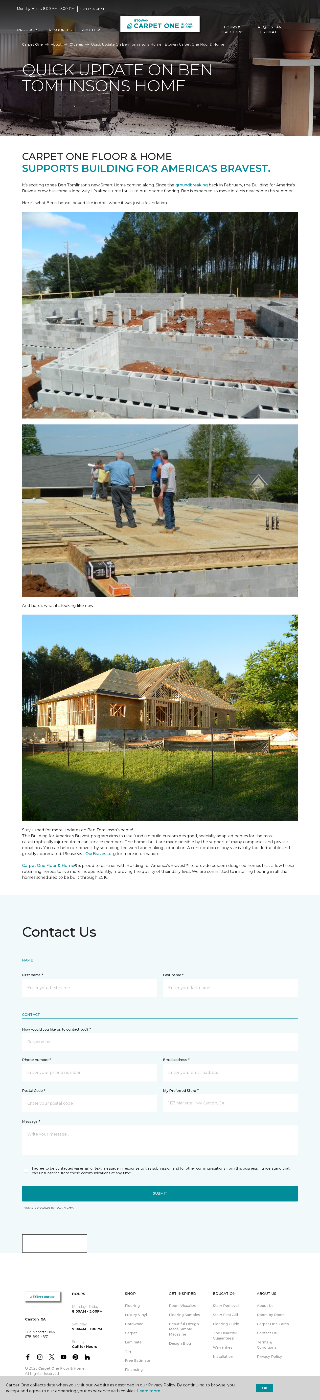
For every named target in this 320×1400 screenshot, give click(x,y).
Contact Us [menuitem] (267, 1333)
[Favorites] (298, 30)
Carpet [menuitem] (131, 1333)
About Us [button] (91, 30)
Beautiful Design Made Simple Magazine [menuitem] (184, 1329)
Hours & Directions (232, 29)
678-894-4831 (92, 9)
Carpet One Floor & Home (48, 865)
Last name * (173, 975)
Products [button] (27, 30)
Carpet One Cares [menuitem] (273, 1324)
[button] (292, 30)
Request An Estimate (269, 29)
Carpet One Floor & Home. (61, 1368)
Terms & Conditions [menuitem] (266, 1345)
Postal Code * (33, 1090)
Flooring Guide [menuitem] (226, 1324)
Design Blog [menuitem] (180, 1343)
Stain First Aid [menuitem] (225, 1315)
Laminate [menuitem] (133, 1342)
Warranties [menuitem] (222, 1347)
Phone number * (36, 1059)
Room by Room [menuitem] (271, 1315)
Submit (160, 1193)
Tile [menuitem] (128, 1351)
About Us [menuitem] (265, 1305)
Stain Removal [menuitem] (226, 1305)
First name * (32, 975)
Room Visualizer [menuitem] (183, 1305)
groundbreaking (191, 185)
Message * (31, 1121)
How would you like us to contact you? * (56, 1029)
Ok (264, 1388)
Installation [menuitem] (223, 1356)
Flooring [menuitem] (132, 1305)
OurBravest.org (101, 853)
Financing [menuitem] (134, 1369)
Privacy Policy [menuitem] (269, 1356)
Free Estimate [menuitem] (137, 1360)
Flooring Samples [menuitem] (184, 1315)
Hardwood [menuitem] (134, 1324)
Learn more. (149, 1391)
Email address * (176, 1059)
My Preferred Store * (180, 1090)
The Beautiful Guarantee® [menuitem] (225, 1335)
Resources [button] (60, 30)
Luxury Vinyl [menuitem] (136, 1315)
